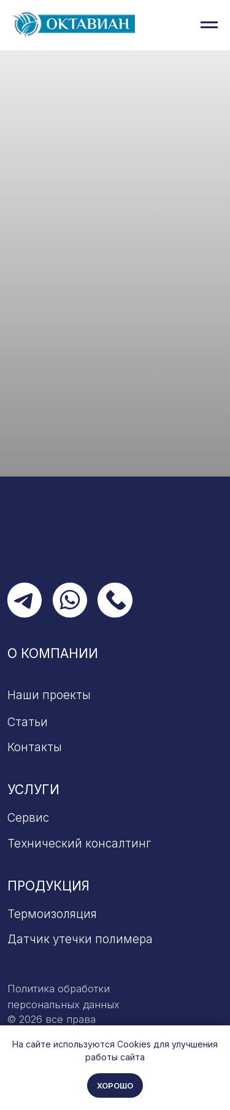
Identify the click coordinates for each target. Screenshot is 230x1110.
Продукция (48, 886)
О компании (52, 653)
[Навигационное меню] (209, 25)
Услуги (33, 789)
